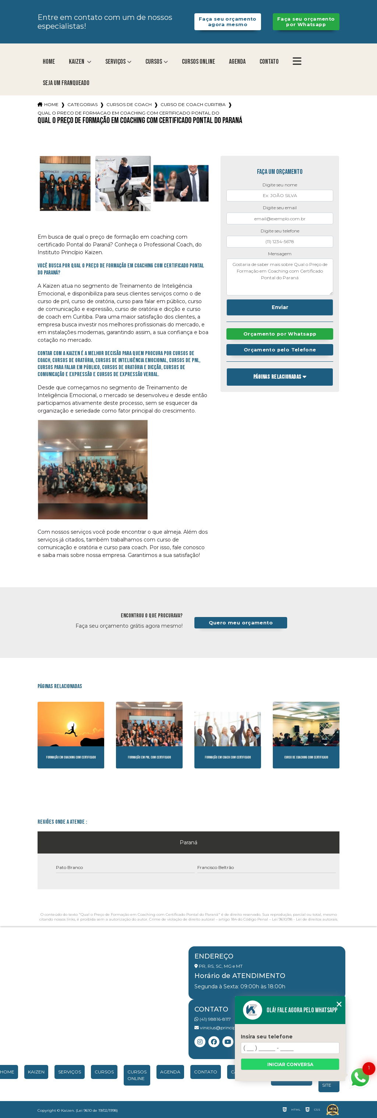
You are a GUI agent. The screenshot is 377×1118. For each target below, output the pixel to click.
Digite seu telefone (280, 231)
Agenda (237, 62)
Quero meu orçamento (241, 622)
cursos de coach (129, 104)
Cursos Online (198, 62)
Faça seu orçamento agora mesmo (228, 21)
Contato (269, 62)
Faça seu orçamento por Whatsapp (306, 21)
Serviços (115, 62)
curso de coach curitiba (193, 104)
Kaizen (77, 62)
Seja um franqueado (66, 83)
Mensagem (280, 253)
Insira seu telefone (267, 1037)
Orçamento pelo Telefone (280, 350)
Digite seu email (280, 207)
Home (49, 62)
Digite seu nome (280, 184)
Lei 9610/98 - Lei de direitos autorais (304, 919)
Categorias (82, 104)
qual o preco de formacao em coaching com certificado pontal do (128, 113)
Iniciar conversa (290, 1064)
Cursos (153, 62)
